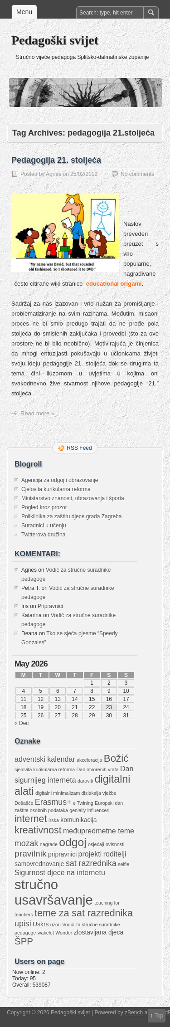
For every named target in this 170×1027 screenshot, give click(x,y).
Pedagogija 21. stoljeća (56, 160)
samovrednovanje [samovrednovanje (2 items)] (39, 863)
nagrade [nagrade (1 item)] (49, 844)
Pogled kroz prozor (44, 507)
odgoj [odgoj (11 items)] (72, 842)
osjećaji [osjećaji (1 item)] (96, 844)
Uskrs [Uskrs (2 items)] (41, 924)
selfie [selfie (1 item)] (123, 864)
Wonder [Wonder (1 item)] (63, 932)
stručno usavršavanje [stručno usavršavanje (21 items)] (54, 892)
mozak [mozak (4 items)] (27, 843)
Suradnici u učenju (43, 525)
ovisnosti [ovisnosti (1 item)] (115, 844)
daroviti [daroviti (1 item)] (85, 781)
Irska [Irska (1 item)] (54, 820)
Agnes (53, 174)
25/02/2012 (83, 174)
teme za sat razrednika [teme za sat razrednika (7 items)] (83, 913)
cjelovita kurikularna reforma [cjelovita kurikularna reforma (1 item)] (45, 769)
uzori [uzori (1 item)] (55, 924)
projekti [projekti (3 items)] (90, 854)
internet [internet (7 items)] (31, 818)
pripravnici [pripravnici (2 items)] (62, 854)
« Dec (22, 723)
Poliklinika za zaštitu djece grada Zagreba (71, 516)
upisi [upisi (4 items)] (23, 923)
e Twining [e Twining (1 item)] (83, 803)
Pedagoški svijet (54, 40)
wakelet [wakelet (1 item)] (46, 932)
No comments (137, 174)
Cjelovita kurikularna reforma (56, 489)
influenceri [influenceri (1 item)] (98, 810)
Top (159, 1015)
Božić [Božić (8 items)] (116, 758)
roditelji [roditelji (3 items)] (114, 854)
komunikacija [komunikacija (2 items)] (78, 819)
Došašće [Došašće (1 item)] (24, 803)
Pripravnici (50, 606)
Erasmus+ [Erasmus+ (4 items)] (53, 802)
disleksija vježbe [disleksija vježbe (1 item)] (99, 793)
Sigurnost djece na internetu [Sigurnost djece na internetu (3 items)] (60, 872)
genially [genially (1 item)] (77, 810)
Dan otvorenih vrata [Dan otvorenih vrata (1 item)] (98, 769)
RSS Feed (79, 448)
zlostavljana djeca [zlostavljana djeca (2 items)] (99, 932)
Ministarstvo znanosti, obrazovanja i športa (72, 498)
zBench (134, 1012)
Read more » (37, 413)
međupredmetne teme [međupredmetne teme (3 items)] (98, 831)
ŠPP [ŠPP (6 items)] (24, 941)
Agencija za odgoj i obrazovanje (59, 480)
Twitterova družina (43, 534)
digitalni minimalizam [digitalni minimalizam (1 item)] (57, 793)
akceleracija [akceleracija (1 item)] (89, 760)
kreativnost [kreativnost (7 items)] (38, 830)
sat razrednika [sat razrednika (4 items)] (91, 863)
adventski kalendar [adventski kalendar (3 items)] (45, 759)
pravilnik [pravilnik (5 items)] (31, 853)
